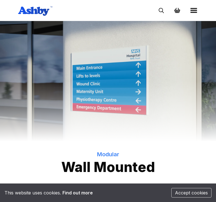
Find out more (77, 193)
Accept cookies (191, 193)
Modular (108, 154)
